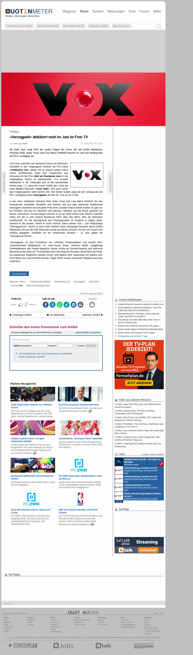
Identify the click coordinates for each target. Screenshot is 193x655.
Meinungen (116, 11)
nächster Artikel (92, 314)
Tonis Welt (94, 281)
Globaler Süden (98, 26)
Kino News (11, 637)
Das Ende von (121, 26)
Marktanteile (79, 622)
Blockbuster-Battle (127, 627)
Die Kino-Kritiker (127, 622)
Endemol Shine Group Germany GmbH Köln (136, 470)
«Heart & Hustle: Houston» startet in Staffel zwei (141, 304)
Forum (144, 11)
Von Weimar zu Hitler (19, 26)
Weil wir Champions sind (38, 285)
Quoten (98, 11)
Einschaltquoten (73, 637)
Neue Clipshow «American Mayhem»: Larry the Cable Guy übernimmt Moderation (139, 309)
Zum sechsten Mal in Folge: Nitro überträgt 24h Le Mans (139, 432)
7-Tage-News (9, 627)
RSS (5, 620)
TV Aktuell (19, 637)
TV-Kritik (100, 622)
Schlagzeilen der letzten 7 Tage (133, 336)
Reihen (29, 622)
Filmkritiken (42, 637)
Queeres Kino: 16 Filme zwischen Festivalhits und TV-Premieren (134, 412)
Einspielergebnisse (128, 624)
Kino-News (125, 620)
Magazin (69, 11)
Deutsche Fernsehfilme (142, 637)
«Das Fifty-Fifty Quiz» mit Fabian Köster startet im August (138, 405)
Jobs (146, 622)
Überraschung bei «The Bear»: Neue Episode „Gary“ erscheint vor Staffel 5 (138, 315)
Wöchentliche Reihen (82, 620)
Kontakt (147, 624)
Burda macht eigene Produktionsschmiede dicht (140, 329)
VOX (25, 185)
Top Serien (156, 637)
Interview (30, 624)
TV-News (54, 620)
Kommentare (19, 273)
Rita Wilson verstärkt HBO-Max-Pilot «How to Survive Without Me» (139, 321)
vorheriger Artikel (21, 314)
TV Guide (84, 637)
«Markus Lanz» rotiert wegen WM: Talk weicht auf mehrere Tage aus (137, 438)
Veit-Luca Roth (20, 143)
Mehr (157, 11)
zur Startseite (55, 314)
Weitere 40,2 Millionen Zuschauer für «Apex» (138, 325)
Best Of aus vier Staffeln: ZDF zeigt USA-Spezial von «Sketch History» (138, 418)
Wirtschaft (54, 624)
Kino (132, 11)
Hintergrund (31, 620)
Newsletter (7, 622)
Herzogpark (79, 281)
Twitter (6, 631)
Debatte (100, 620)
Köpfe (53, 629)
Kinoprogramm (127, 637)
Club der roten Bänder (40, 281)
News (84, 11)
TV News (63, 637)
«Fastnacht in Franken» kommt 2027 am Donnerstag (138, 445)
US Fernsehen (53, 637)
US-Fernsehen (56, 631)
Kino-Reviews (102, 624)
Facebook (7, 629)
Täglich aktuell (79, 624)
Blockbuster (93, 637)
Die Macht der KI (74, 26)
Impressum (148, 633)
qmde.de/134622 (96, 293)
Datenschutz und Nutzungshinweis (151, 628)
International (55, 627)
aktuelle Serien (114, 637)
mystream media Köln (139, 462)
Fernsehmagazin (31, 637)
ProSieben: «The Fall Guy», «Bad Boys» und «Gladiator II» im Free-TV (139, 425)
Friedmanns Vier (62, 281)
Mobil (6, 624)
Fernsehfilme (103, 637)
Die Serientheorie (48, 26)
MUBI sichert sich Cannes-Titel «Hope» (136, 332)
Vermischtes (55, 622)
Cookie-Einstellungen (152, 631)
